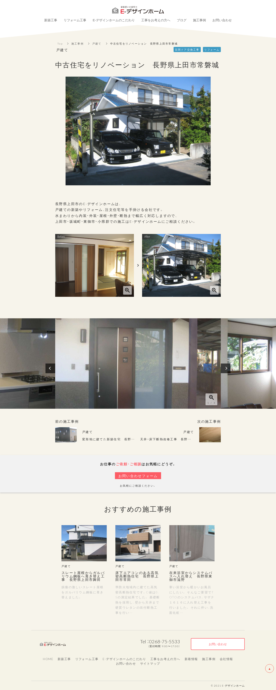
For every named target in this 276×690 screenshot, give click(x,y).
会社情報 (226, 659)
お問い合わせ (126, 663)
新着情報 (191, 659)
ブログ (182, 20)
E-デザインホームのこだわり (124, 659)
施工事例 (77, 43)
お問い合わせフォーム (138, 475)
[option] (138, 363)
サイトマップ (150, 663)
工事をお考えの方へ (165, 659)
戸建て (97, 43)
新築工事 (64, 659)
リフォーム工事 (87, 659)
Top (60, 43)
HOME (48, 659)
